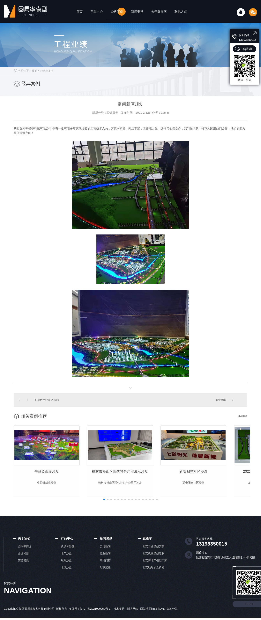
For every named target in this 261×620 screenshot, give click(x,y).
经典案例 (117, 11)
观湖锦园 (221, 400)
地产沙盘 (66, 558)
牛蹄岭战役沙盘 (50, 476)
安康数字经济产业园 (47, 400)
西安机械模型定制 (153, 558)
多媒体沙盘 (67, 551)
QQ (241, 12)
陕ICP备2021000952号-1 (95, 613)
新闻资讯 (137, 11)
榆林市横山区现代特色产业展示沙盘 (130, 476)
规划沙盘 (66, 565)
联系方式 (181, 11)
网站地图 (145, 613)
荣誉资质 (23, 565)
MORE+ (242, 415)
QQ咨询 (247, 48)
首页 (79, 11)
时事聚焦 (105, 572)
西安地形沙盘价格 (153, 572)
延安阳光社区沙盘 (211, 476)
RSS (155, 613)
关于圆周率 (159, 11)
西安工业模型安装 (153, 551)
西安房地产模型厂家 (155, 565)
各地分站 (172, 613)
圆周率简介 (25, 551)
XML (162, 613)
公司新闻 (105, 551)
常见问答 (105, 565)
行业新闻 (105, 558)
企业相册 (23, 558)
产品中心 (96, 11)
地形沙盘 (66, 572)
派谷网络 (132, 613)
